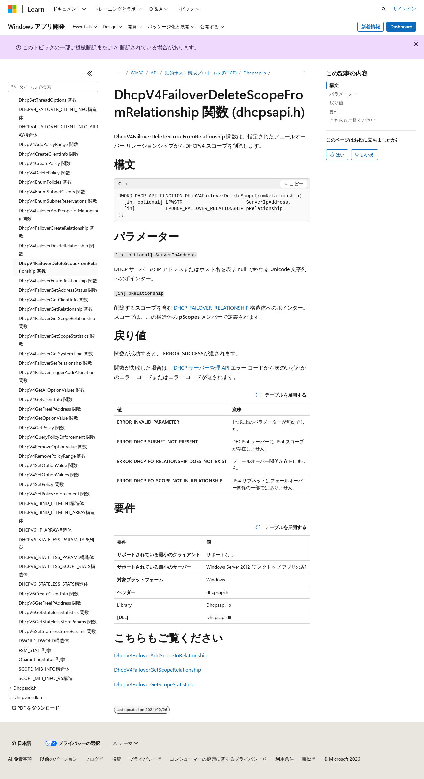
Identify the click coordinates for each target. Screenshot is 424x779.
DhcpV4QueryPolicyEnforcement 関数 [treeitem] (57, 437)
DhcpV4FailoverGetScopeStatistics (153, 684)
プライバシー (143, 759)
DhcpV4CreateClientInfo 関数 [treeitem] (49, 154)
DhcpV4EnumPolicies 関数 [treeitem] (45, 182)
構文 (334, 85)
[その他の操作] (304, 73)
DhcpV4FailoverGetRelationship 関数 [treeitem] (56, 309)
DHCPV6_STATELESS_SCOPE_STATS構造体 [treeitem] (57, 570)
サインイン (404, 8)
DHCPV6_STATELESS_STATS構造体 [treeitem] (53, 584)
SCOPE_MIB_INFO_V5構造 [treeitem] (46, 678)
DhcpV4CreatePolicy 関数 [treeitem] (45, 163)
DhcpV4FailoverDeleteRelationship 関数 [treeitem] (56, 249)
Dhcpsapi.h (254, 73)
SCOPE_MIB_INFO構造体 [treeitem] (44, 669)
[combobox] (53, 87)
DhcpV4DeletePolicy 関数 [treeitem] (44, 173)
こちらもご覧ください (352, 120)
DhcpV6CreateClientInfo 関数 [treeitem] (49, 593)
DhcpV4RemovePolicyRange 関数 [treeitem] (52, 456)
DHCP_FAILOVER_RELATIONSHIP (211, 307)
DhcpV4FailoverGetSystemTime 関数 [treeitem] (56, 353)
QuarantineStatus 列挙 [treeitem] (42, 659)
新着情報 (370, 27)
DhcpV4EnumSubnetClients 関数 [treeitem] (52, 191)
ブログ (92, 759)
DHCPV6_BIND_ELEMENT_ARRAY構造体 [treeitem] (57, 516)
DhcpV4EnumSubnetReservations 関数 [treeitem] (58, 201)
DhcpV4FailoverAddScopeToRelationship (160, 655)
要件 (334, 111)
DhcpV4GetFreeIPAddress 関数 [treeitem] (50, 409)
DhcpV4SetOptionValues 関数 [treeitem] (49, 474)
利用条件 (284, 759)
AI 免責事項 (20, 759)
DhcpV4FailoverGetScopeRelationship (157, 669)
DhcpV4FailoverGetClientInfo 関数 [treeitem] (53, 299)
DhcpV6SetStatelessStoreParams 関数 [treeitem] (57, 631)
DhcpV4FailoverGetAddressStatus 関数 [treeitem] (58, 290)
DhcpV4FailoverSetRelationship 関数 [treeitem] (55, 363)
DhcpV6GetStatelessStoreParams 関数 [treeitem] (58, 621)
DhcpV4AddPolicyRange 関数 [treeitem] (48, 144)
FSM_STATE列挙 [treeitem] (35, 650)
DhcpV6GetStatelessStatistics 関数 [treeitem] (54, 612)
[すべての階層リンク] (120, 73)
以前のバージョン (58, 759)
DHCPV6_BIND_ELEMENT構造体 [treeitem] (51, 503)
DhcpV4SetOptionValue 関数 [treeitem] (48, 465)
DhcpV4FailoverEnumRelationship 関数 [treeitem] (58, 280)
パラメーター (343, 94)
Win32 (137, 73)
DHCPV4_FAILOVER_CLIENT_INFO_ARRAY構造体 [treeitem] (58, 130)
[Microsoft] (12, 9)
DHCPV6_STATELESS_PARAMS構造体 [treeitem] (56, 557)
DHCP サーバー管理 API (201, 367)
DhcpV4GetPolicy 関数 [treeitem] (42, 427)
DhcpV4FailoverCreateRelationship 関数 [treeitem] (56, 232)
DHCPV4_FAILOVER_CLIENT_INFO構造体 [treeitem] (58, 113)
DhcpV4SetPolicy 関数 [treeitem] (41, 484)
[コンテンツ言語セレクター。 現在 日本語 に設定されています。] (21, 743)
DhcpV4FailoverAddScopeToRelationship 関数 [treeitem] (58, 214)
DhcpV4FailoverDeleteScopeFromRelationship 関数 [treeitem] (58, 267)
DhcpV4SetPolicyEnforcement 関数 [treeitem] (54, 493)
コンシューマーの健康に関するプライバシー (216, 759)
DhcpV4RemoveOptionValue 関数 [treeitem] (53, 446)
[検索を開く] (383, 9)
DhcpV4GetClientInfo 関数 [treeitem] (46, 399)
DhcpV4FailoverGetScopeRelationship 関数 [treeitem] (57, 322)
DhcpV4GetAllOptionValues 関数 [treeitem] (52, 390)
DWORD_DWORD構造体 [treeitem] (44, 640)
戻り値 (336, 102)
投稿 (116, 759)
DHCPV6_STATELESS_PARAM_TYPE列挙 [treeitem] (56, 543)
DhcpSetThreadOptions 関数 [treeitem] (48, 100)
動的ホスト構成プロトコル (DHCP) (201, 73)
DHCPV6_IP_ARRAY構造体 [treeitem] (45, 530)
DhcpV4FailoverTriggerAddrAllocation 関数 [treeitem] (57, 376)
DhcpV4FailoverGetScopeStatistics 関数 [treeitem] (57, 340)
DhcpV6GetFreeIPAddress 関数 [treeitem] (50, 603)
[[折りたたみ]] (89, 73)
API (154, 73)
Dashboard (401, 27)
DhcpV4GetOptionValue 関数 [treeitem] (48, 418)
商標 (306, 759)
